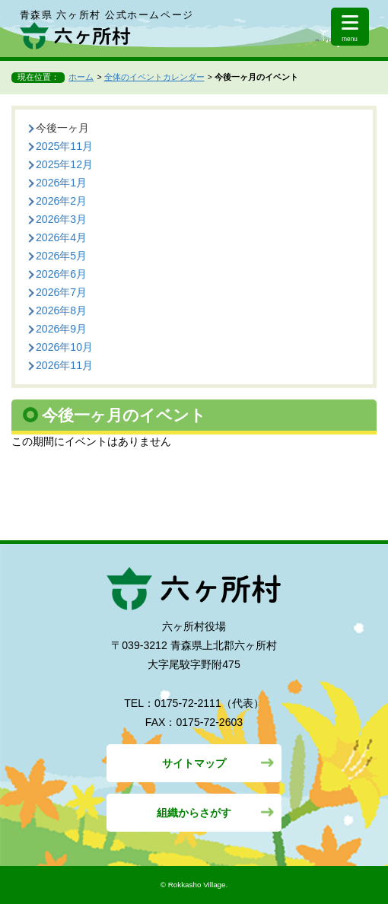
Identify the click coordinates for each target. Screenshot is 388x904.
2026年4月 (61, 237)
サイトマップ (194, 763)
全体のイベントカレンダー (154, 76)
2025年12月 (64, 164)
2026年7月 (61, 292)
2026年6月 (61, 274)
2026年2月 (61, 201)
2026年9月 (61, 329)
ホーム (81, 76)
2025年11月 (64, 146)
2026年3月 (61, 219)
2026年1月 (61, 183)
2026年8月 (61, 310)
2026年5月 (61, 256)
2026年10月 (64, 347)
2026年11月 (64, 365)
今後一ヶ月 (62, 128)
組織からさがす (194, 813)
